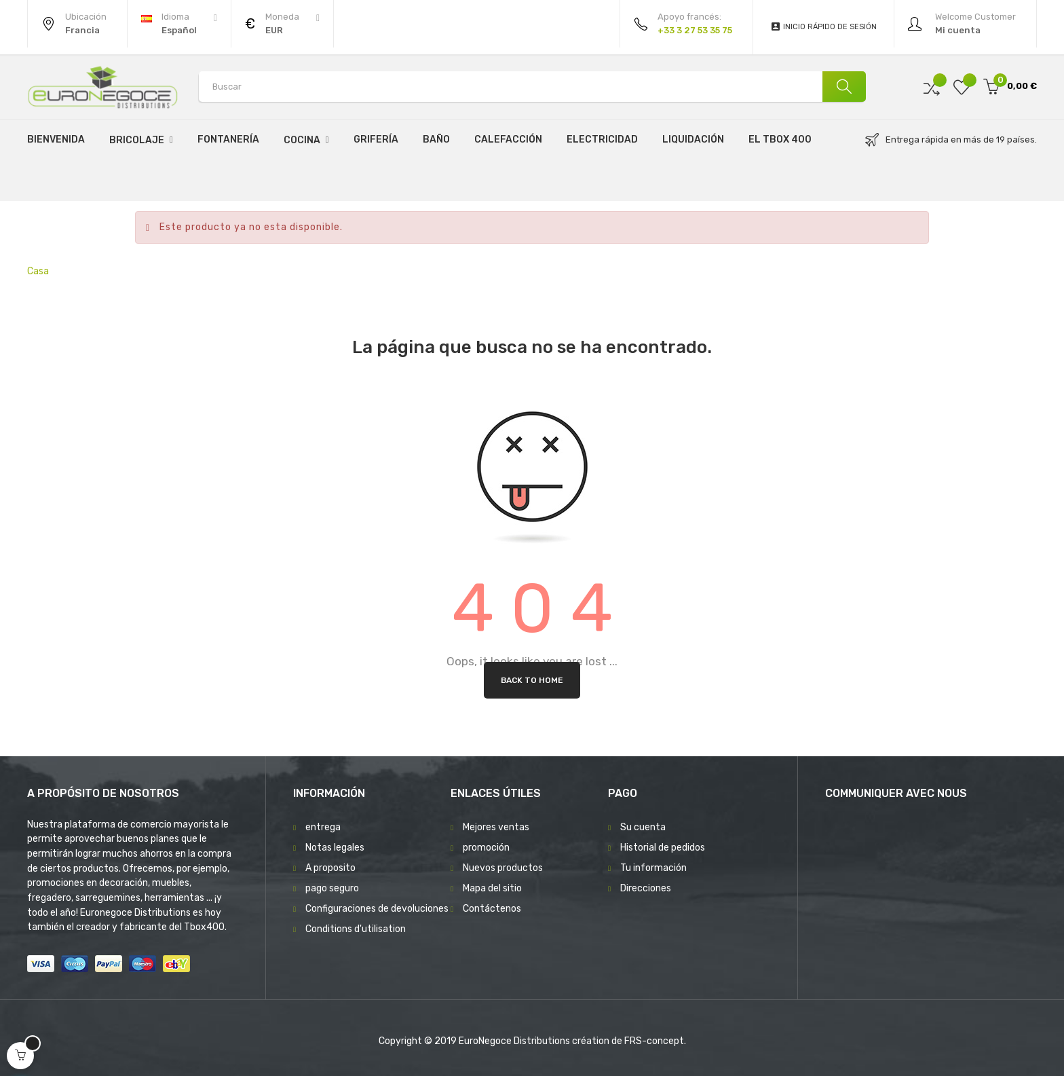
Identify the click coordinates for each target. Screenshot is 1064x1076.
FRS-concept (654, 1041)
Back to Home (532, 680)
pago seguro (332, 888)
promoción (486, 847)
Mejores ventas (496, 827)
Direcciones (645, 888)
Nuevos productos (503, 868)
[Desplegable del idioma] (179, 24)
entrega (323, 827)
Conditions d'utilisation (355, 929)
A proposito (330, 868)
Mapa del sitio (492, 888)
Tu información (653, 868)
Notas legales (334, 847)
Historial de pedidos (662, 847)
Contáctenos (492, 908)
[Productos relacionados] (282, 24)
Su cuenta (643, 827)
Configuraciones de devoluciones (377, 908)
